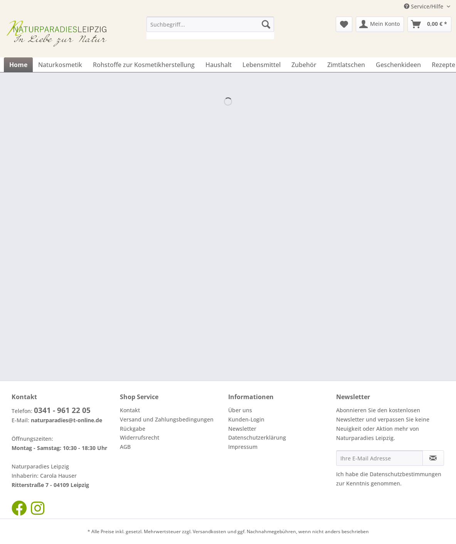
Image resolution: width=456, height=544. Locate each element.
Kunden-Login (246, 419)
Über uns (240, 410)
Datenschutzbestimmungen (405, 474)
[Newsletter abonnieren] (433, 458)
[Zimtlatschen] (346, 64)
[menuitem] (210, 28)
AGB (125, 446)
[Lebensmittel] (261, 64)
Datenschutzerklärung (257, 437)
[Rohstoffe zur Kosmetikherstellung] (143, 64)
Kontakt (130, 410)
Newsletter (242, 428)
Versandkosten (209, 531)
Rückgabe (132, 428)
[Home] (18, 64)
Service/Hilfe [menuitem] (424, 6)
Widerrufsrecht (139, 437)
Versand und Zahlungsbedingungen (167, 419)
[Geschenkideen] (398, 64)
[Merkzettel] (344, 24)
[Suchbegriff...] (210, 24)
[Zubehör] (304, 64)
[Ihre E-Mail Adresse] (379, 458)
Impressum (242, 446)
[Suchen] (266, 24)
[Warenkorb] (429, 24)
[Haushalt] (218, 64)
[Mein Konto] (380, 24)
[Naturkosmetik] (60, 64)
